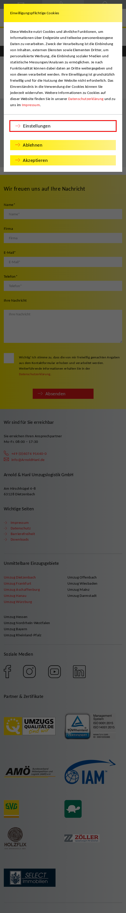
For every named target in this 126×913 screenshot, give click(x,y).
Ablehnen (33, 145)
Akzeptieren (35, 160)
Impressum (31, 105)
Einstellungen (36, 126)
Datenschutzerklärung (86, 98)
